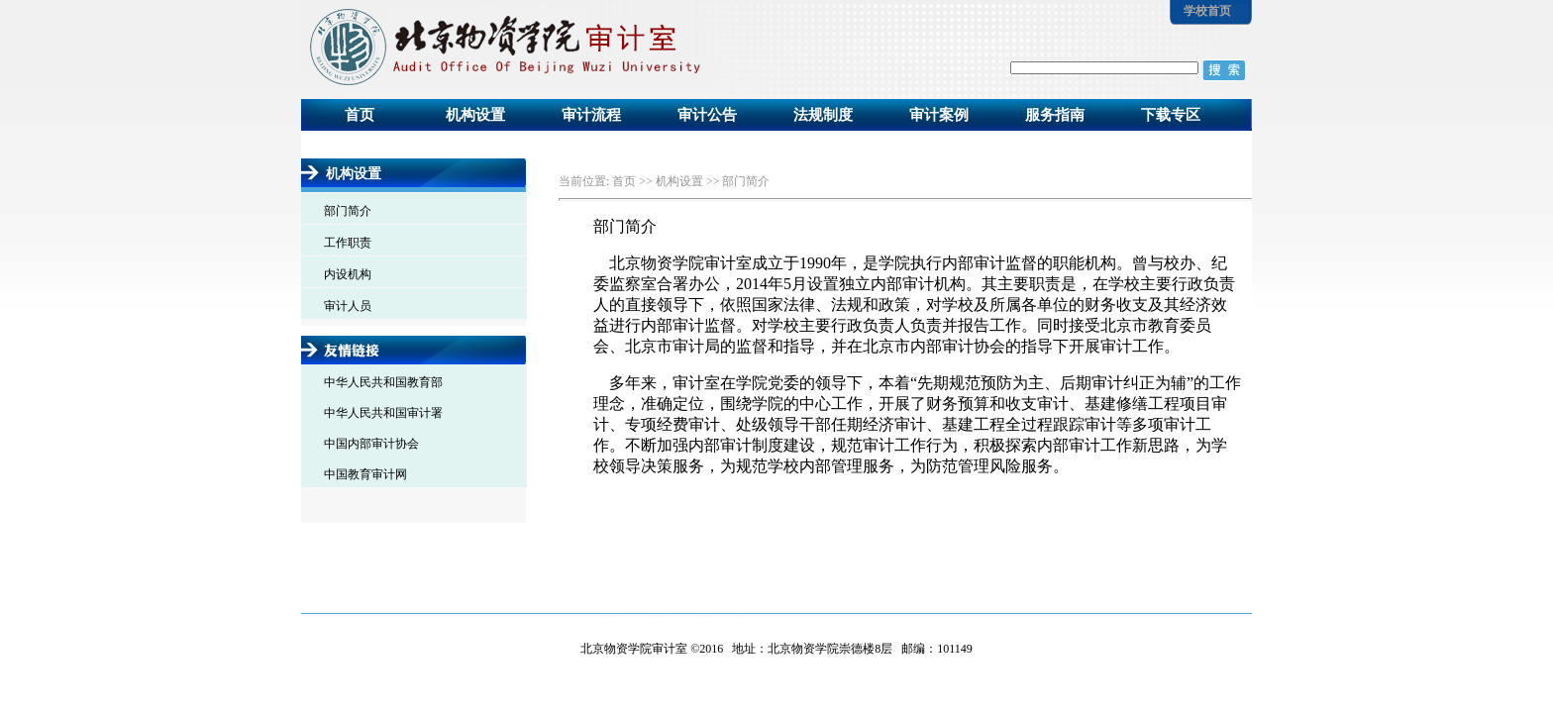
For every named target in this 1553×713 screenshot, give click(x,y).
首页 (359, 115)
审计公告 (707, 115)
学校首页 (1206, 11)
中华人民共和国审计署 (383, 413)
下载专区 (1170, 115)
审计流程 (591, 115)
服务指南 (1055, 115)
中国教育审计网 (365, 474)
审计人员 (347, 306)
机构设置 (475, 115)
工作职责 (347, 243)
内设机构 (347, 274)
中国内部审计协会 (371, 444)
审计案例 (939, 115)
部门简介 (347, 211)
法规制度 (823, 115)
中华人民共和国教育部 (383, 382)
